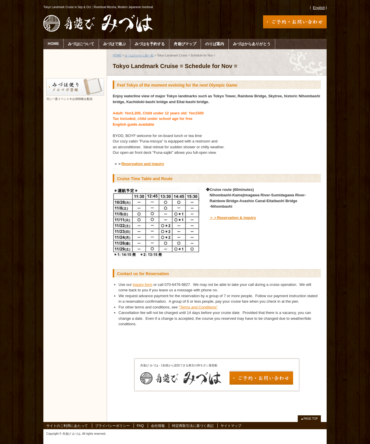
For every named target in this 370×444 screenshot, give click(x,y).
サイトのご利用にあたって (67, 426)
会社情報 (158, 426)
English (319, 8)
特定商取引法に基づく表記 (193, 426)
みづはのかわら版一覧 (139, 55)
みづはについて (81, 44)
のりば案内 (214, 44)
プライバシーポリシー (112, 426)
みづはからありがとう (252, 44)
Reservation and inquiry (142, 164)
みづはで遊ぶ (114, 44)
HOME (53, 43)
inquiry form (142, 284)
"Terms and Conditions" (198, 307)
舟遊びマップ (185, 44)
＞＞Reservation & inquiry (233, 217)
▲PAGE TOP (309, 418)
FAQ (140, 426)
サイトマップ (231, 426)
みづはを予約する (150, 44)
